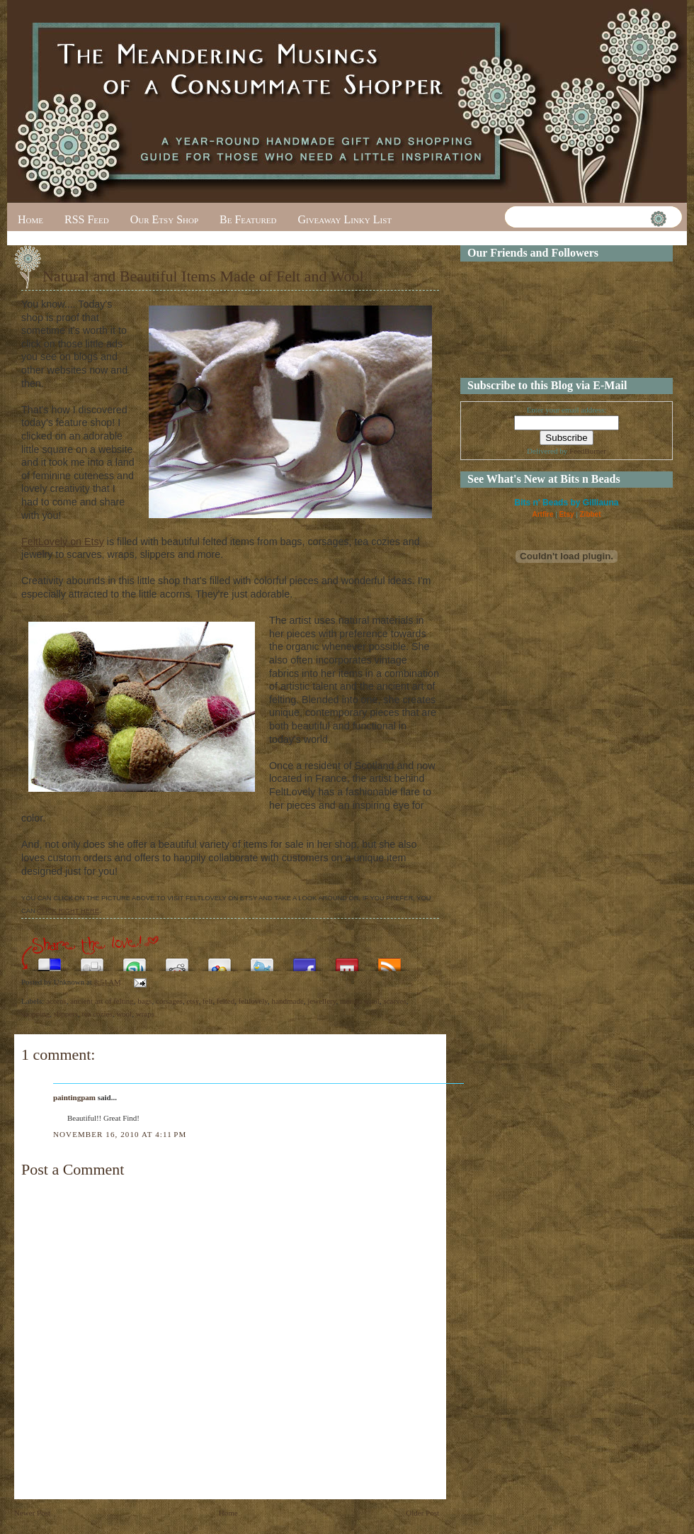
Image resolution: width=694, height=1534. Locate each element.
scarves (394, 1001)
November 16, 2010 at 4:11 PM (119, 1134)
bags (144, 1001)
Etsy (566, 514)
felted (225, 1001)
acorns (56, 1001)
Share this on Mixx (347, 961)
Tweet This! (262, 961)
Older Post (422, 1512)
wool (124, 1013)
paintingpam (74, 1097)
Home (30, 219)
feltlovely (253, 1001)
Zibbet (590, 514)
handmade (288, 1001)
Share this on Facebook (304, 961)
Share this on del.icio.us (49, 961)
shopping (35, 1013)
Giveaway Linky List (344, 219)
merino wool (360, 1001)
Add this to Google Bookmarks (219, 961)
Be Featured (248, 219)
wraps (145, 1013)
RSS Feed (86, 219)
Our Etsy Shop (164, 219)
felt (208, 1001)
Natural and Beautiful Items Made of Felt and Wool (203, 276)
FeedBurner (587, 451)
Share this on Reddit (177, 961)
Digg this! (92, 961)
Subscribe (389, 961)
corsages (169, 1001)
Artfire (542, 514)
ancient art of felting (102, 1001)
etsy (192, 1001)
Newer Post (32, 1512)
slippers (66, 1013)
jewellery (321, 1001)
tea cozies (97, 1013)
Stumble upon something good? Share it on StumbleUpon (134, 961)
